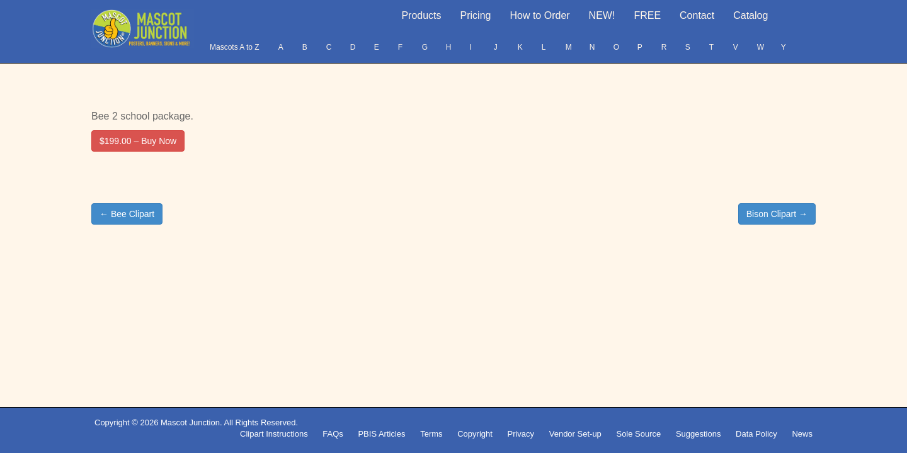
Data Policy (756, 434)
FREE (647, 15)
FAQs (332, 434)
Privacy (520, 434)
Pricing (475, 15)
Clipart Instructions (274, 434)
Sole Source (638, 434)
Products (421, 15)
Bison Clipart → (776, 214)
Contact (697, 15)
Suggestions (698, 434)
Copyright (475, 434)
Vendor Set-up (575, 434)
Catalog (750, 15)
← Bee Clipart (127, 214)
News (802, 434)
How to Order (539, 15)
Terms (431, 434)
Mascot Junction (190, 422)
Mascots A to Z (235, 47)
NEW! (602, 15)
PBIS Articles (381, 434)
